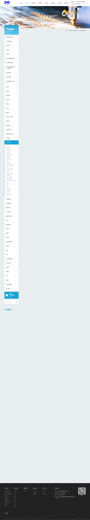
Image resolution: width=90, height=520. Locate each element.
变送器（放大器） (10, 116)
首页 (21, 3)
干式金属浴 (8, 157)
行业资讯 (34, 490)
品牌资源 (33, 3)
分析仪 (7, 160)
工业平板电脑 (9, 258)
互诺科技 (83, 517)
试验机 (7, 167)
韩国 (15, 502)
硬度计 (7, 280)
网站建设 (79, 517)
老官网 (83, 1)
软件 (7, 275)
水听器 (7, 49)
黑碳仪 (7, 228)
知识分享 (34, 494)
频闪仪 (7, 112)
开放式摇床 (8, 152)
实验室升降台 (8, 159)
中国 (15, 494)
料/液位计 (8, 45)
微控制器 (8, 125)
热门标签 (8, 288)
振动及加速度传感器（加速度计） (10, 67)
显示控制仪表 (9, 41)
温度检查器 (8, 175)
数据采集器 (8, 147)
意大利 (15, 499)
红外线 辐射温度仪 (9, 177)
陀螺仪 (7, 104)
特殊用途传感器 (9, 62)
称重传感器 (11, 513)
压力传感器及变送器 (10, 58)
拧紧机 (7, 246)
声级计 (7, 271)
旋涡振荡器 (8, 155)
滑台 (7, 254)
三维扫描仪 (8, 170)
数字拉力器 (8, 263)
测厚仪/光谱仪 (8, 195)
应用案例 (40, 3)
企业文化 (44, 492)
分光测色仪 (8, 190)
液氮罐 (7, 183)
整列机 (7, 91)
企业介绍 (44, 490)
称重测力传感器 (9, 37)
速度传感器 (8, 224)
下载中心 (46, 3)
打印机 (7, 54)
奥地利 (15, 492)
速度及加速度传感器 (8, 494)
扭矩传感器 (8, 76)
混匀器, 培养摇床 (9, 154)
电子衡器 (8, 138)
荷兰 (15, 504)
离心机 (7, 185)
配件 (7, 250)
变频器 (7, 121)
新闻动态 (53, 3)
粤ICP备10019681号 (45, 517)
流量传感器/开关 (9, 133)
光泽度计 (7, 191)
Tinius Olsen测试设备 (10, 165)
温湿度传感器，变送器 (10, 82)
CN (82, 3)
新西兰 (15, 506)
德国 (15, 497)
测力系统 (8, 95)
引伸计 (7, 108)
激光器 (7, 99)
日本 (15, 501)
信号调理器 (8, 203)
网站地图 (39, 517)
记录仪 (7, 87)
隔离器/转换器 (9, 241)
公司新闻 (34, 492)
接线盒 (7, 233)
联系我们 (66, 3)
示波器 (7, 172)
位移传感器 (8, 72)
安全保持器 (8, 211)
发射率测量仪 (9, 284)
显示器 (7, 237)
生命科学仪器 (8, 193)
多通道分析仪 (8, 149)
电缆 (7, 220)
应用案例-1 (25, 490)
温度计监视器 (9, 216)
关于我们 (60, 3)
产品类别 (27, 3)
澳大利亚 (15, 490)
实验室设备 (8, 142)
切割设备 (8, 207)
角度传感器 (8, 129)
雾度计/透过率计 (9, 188)
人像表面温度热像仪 (9, 173)
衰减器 (7, 267)
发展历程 (44, 494)
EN (85, 3)
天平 (7, 182)
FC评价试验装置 (9, 178)
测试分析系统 (8, 162)
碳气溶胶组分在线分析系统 (11, 180)
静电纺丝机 (8, 199)
